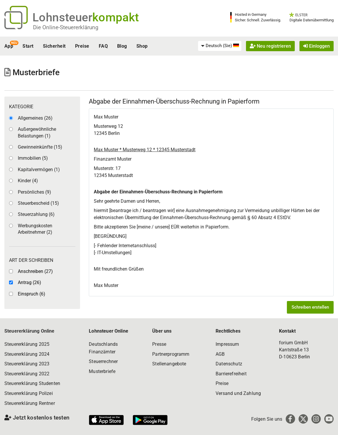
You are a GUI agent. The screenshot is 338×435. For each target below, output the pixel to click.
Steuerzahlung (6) (36, 214)
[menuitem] (219, 46)
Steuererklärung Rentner (29, 403)
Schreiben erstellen (310, 307)
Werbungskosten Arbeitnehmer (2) (35, 229)
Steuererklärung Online (29, 331)
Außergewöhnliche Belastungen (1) (37, 132)
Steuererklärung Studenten (32, 383)
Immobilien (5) (33, 158)
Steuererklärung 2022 (26, 373)
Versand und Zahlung (238, 393)
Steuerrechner (103, 361)
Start (27, 46)
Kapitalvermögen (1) (39, 169)
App (8, 46)
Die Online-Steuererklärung (65, 27)
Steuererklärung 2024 (26, 354)
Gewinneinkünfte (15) (40, 147)
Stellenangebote (169, 364)
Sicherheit (54, 46)
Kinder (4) (28, 180)
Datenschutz (229, 364)
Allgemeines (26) (35, 118)
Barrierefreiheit (231, 373)
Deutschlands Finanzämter (103, 348)
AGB (220, 354)
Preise (82, 46)
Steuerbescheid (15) (38, 203)
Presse (159, 344)
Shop (142, 46)
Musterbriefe (102, 371)
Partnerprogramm (170, 354)
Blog (122, 46)
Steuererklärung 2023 (26, 364)
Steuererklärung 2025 (26, 344)
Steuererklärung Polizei (28, 393)
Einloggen (316, 46)
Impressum (227, 344)
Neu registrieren (270, 46)
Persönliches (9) (34, 192)
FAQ (103, 46)
